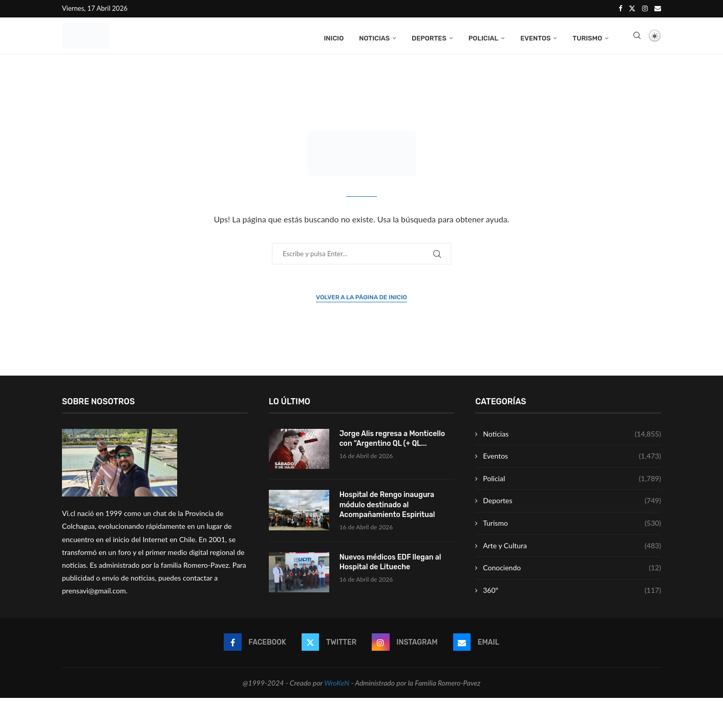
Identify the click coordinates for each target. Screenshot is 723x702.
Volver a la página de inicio (361, 301)
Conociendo (572, 572)
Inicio (334, 37)
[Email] (657, 8)
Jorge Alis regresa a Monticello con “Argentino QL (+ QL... (392, 442)
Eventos (535, 37)
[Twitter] (632, 8)
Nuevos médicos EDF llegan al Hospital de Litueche (390, 566)
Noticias (374, 37)
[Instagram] (645, 8)
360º (572, 594)
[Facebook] (620, 8)
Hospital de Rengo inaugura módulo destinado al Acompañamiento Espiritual (387, 508)
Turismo (587, 37)
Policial (483, 37)
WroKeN (336, 687)
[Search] (637, 37)
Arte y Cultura (572, 550)
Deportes (429, 37)
